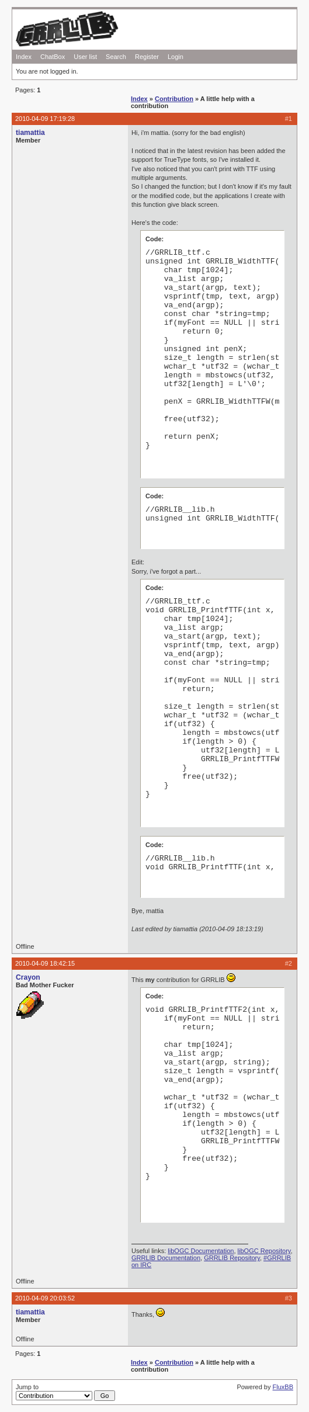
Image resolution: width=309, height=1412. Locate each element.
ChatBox (52, 56)
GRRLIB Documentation (165, 1257)
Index (24, 56)
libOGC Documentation (201, 1250)
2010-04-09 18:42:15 (45, 963)
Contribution (174, 98)
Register (147, 56)
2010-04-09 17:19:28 (45, 118)
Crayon (28, 977)
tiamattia (30, 133)
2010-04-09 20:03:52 (45, 1298)
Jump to (65, 1392)
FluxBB (283, 1386)
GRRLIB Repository (232, 1257)
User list (85, 56)
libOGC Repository (264, 1250)
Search (116, 56)
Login (175, 56)
